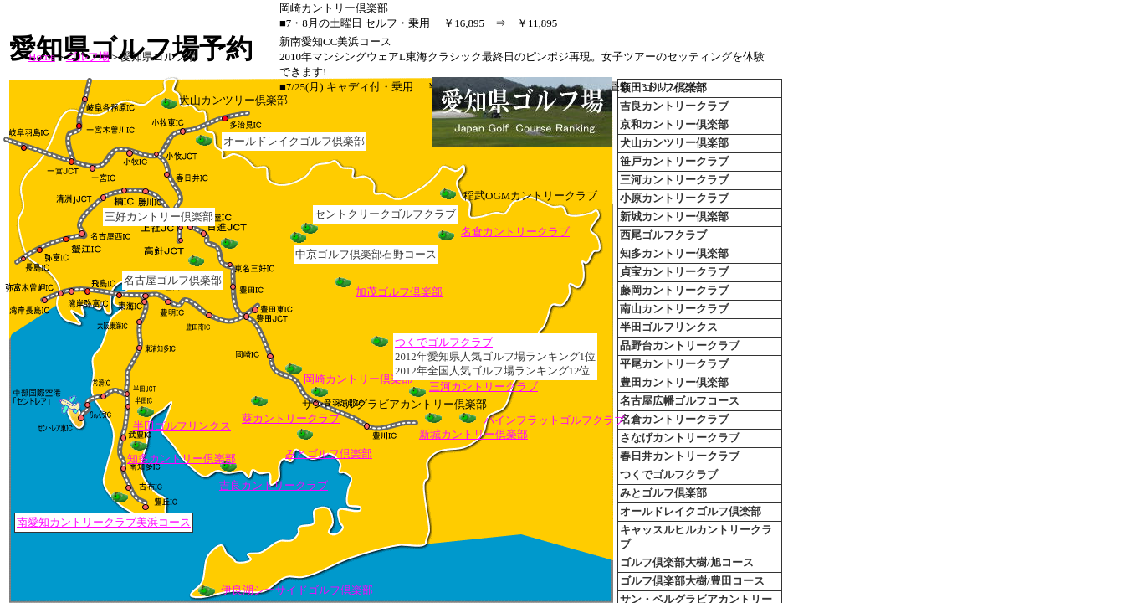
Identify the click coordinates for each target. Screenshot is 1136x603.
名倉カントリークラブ (515, 231)
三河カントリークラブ (483, 386)
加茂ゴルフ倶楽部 (399, 292)
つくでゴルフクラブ (444, 342)
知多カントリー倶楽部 (181, 458)
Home (41, 56)
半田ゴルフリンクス (182, 426)
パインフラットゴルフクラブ (554, 420)
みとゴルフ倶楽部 (328, 453)
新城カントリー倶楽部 (473, 434)
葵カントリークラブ (291, 418)
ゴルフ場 (88, 56)
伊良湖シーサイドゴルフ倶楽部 (297, 590)
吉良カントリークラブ (273, 485)
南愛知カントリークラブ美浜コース (104, 522)
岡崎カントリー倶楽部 (358, 379)
